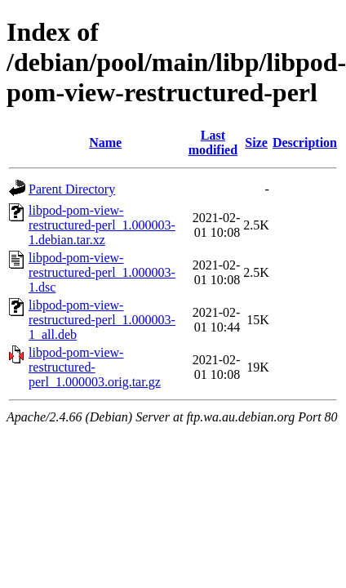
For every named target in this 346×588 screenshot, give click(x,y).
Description (305, 142)
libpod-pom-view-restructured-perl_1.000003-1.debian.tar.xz (102, 225)
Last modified (213, 142)
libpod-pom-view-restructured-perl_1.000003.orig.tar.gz (95, 367)
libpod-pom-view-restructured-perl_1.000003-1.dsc (102, 272)
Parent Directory (72, 189)
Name (105, 142)
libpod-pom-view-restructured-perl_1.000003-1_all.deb (102, 319)
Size (256, 142)
